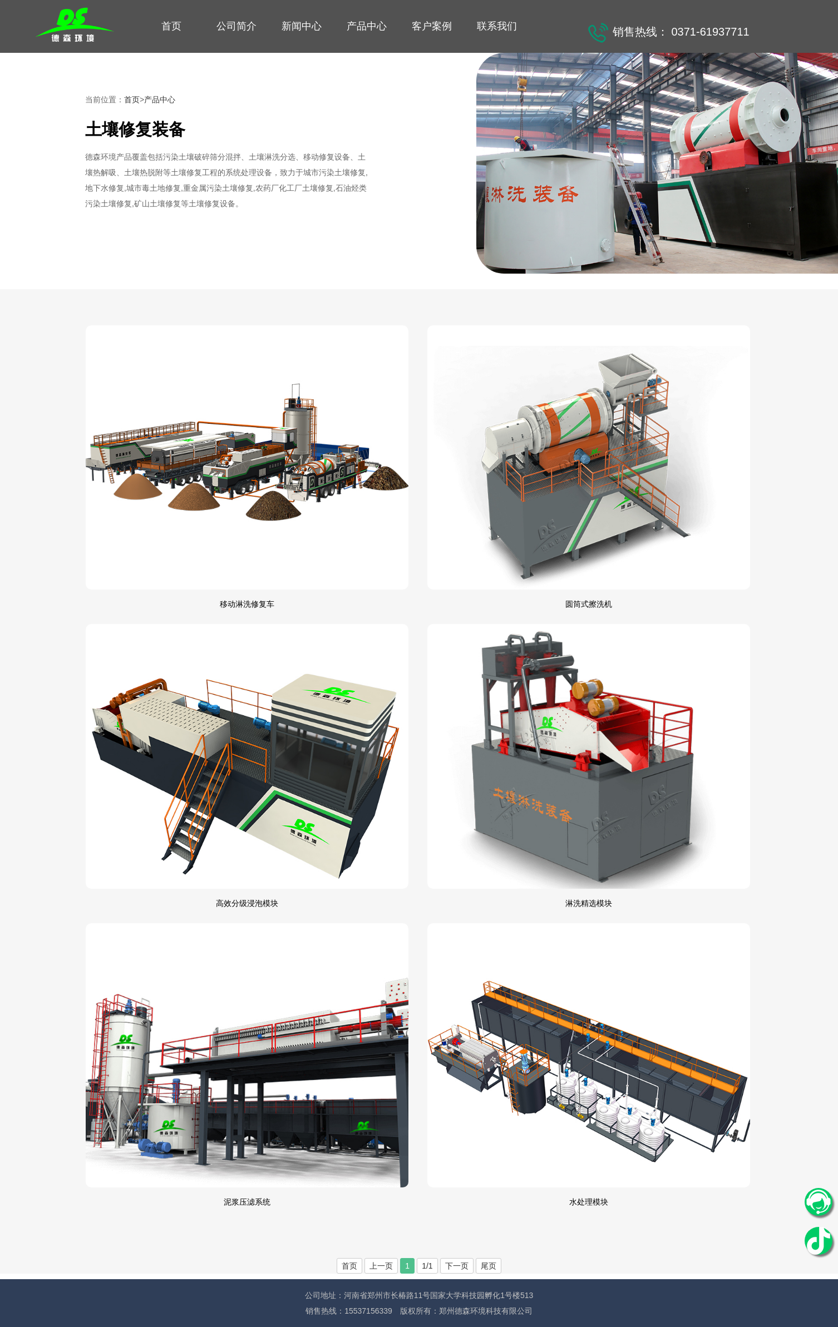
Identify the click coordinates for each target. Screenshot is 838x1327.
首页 (171, 26)
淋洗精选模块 (588, 903)
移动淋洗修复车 (247, 604)
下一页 (457, 1265)
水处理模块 (588, 1201)
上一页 (381, 1265)
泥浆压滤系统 (247, 1201)
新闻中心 (302, 26)
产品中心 (367, 26)
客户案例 (432, 26)
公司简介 (236, 26)
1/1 (427, 1265)
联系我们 (497, 26)
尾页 (488, 1265)
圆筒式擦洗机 (588, 604)
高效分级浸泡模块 (247, 903)
